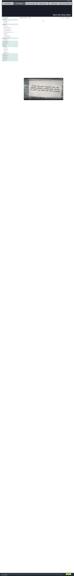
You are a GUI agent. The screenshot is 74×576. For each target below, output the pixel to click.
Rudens (5, 49)
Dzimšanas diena (7, 29)
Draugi (4, 44)
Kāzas (5, 25)
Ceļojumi (4, 57)
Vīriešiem (5, 54)
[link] (25, 79)
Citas (4, 60)
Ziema (5, 50)
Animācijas (5, 41)
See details (5, 574)
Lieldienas (6, 35)
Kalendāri (5, 43)
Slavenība (5, 58)
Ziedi (5, 22)
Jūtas (4, 19)
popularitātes (68, 17)
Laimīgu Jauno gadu (8, 32)
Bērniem (4, 38)
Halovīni (5, 33)
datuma (63, 17)
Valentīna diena (7, 27)
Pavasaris (6, 52)
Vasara (5, 47)
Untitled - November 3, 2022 (33, 79)
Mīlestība (5, 21)
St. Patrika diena (7, 36)
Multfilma (5, 39)
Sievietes (4, 55)
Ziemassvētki (6, 30)
